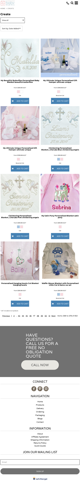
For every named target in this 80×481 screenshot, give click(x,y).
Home (2, 8)
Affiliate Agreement (40, 437)
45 (27, 316)
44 (23, 316)
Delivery (40, 408)
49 (42, 316)
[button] (72, 2)
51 (49, 316)
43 (19, 316)
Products (40, 405)
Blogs (40, 418)
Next (53, 316)
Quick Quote (40, 446)
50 (46, 316)
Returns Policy (40, 443)
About (40, 434)
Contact (40, 422)
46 (30, 316)
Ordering (40, 412)
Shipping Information (40, 440)
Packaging (40, 415)
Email (3, 458)
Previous (6, 316)
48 (38, 316)
